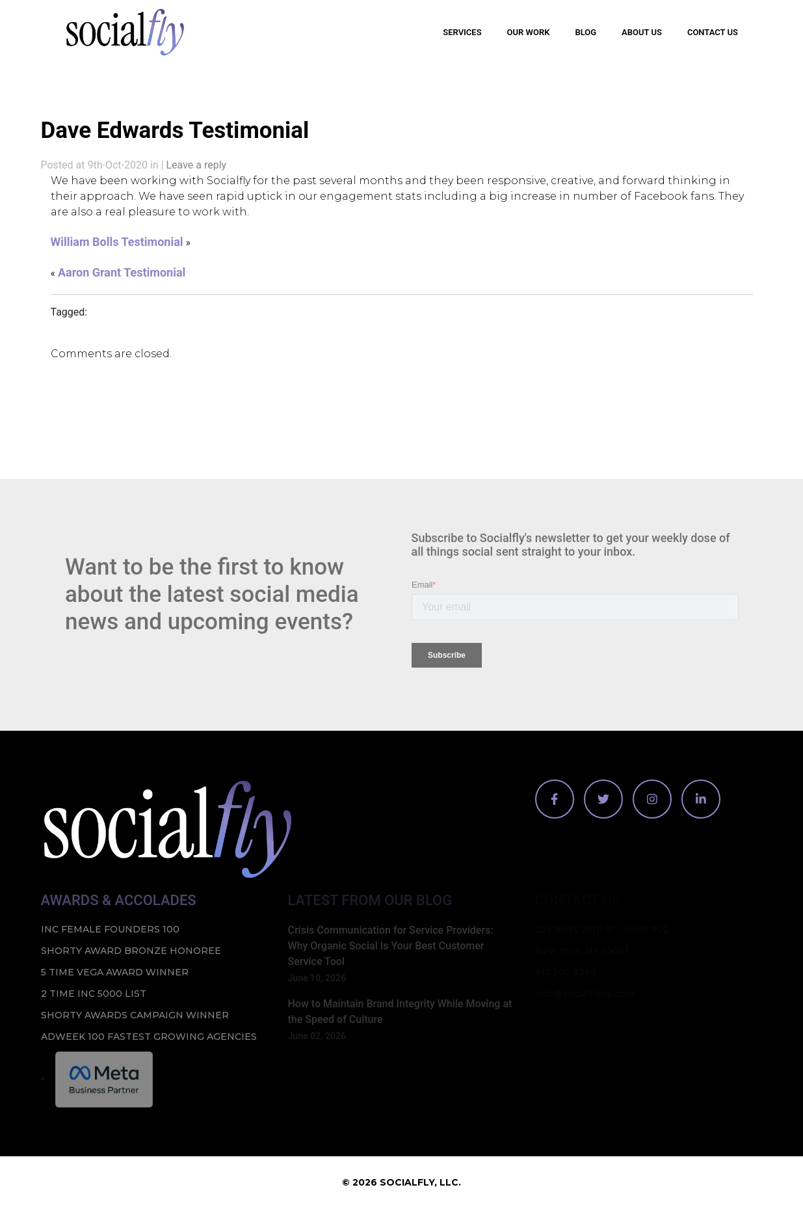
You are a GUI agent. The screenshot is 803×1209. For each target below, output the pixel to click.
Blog (585, 32)
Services (462, 32)
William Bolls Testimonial (117, 242)
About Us (642, 32)
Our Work (528, 32)
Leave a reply (196, 165)
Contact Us (712, 32)
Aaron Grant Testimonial (121, 272)
